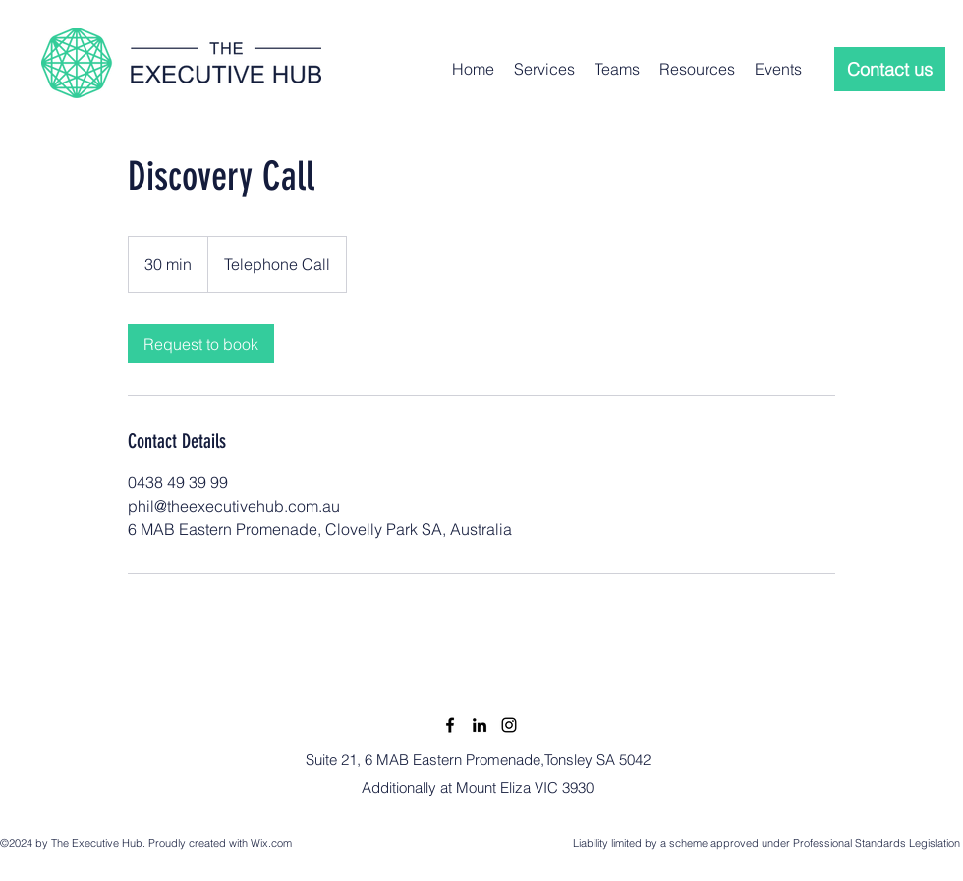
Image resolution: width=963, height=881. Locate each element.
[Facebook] (450, 725)
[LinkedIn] (479, 725)
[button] (544, 68)
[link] (201, 343)
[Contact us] (889, 69)
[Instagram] (509, 725)
